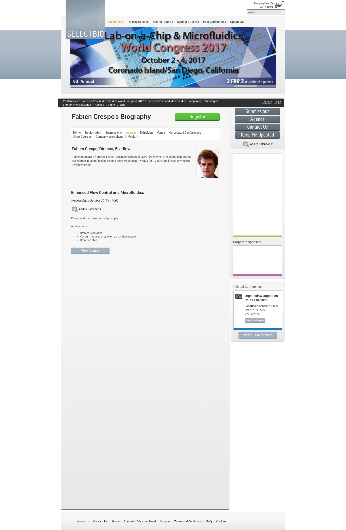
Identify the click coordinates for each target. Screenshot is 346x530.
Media (131, 137)
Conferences (115, 22)
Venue (161, 132)
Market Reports (163, 22)
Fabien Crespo (116, 104)
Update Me (237, 22)
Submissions (113, 132)
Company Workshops (109, 137)
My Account (266, 6)
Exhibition (146, 132)
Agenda (99, 104)
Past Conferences (214, 22)
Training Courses (138, 22)
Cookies (221, 521)
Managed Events (188, 22)
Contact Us (100, 521)
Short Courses (82, 137)
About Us (83, 521)
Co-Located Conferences (185, 132)
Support (165, 521)
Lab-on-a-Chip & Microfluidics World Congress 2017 (113, 101)
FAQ (209, 521)
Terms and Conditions (188, 521)
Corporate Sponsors (247, 242)
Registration (93, 132)
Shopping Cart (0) (263, 3)
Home (77, 132)
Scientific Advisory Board (140, 521)
